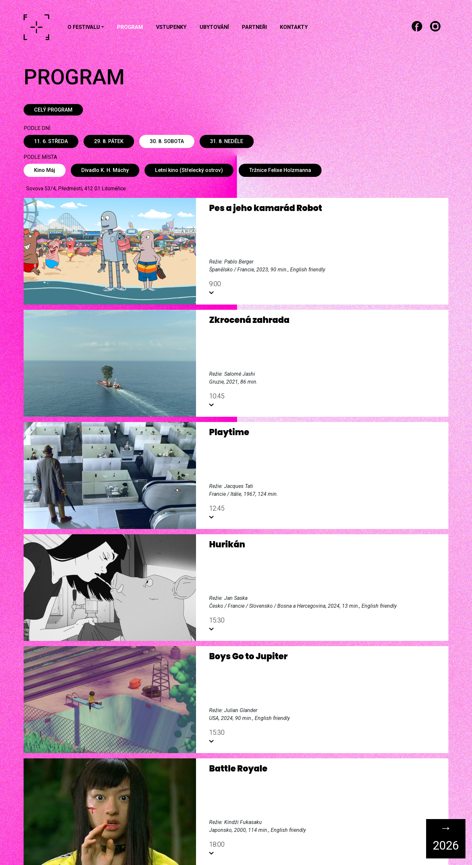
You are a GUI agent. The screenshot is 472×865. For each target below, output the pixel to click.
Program (130, 27)
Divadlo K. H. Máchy (105, 170)
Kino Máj (44, 170)
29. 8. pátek (109, 141)
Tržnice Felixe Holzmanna (280, 170)
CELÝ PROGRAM (53, 110)
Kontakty (294, 27)
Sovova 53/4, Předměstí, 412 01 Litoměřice (76, 188)
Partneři (254, 27)
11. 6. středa (51, 141)
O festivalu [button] (84, 27)
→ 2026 (446, 837)
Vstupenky (171, 27)
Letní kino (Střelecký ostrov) (189, 170)
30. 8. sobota (167, 141)
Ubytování (214, 27)
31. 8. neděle (226, 141)
